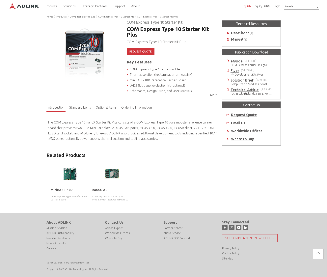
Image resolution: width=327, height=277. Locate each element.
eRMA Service (172, 233)
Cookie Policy (230, 253)
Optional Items (106, 107)
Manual (237, 39)
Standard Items (80, 107)
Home (49, 16)
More (213, 95)
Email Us (238, 123)
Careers (51, 248)
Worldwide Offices (246, 131)
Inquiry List (262, 6)
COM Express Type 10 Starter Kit (116, 16)
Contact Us (114, 222)
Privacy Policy (230, 248)
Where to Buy (242, 139)
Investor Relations (58, 238)
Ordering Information (136, 107)
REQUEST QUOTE (140, 51)
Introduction (56, 107)
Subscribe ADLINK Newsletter (249, 238)
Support (170, 222)
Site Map (227, 258)
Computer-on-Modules (82, 16)
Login (277, 6)
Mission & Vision (56, 228)
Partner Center (173, 228)
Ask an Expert (114, 228)
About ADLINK (58, 222)
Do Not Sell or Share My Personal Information (68, 262)
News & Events (56, 243)
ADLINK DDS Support (177, 238)
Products (61, 16)
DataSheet (240, 33)
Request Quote (244, 115)
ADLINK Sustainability (60, 233)
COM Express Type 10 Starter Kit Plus (157, 16)
